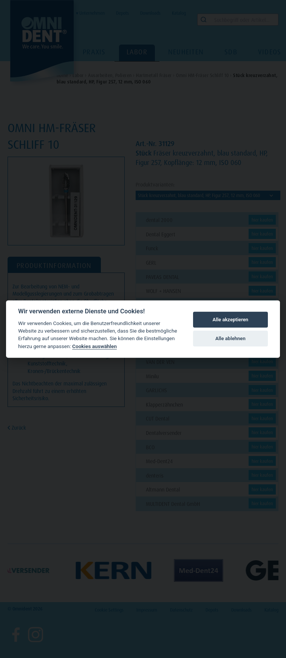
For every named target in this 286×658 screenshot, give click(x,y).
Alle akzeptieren (231, 319)
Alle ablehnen (230, 338)
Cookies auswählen (94, 346)
